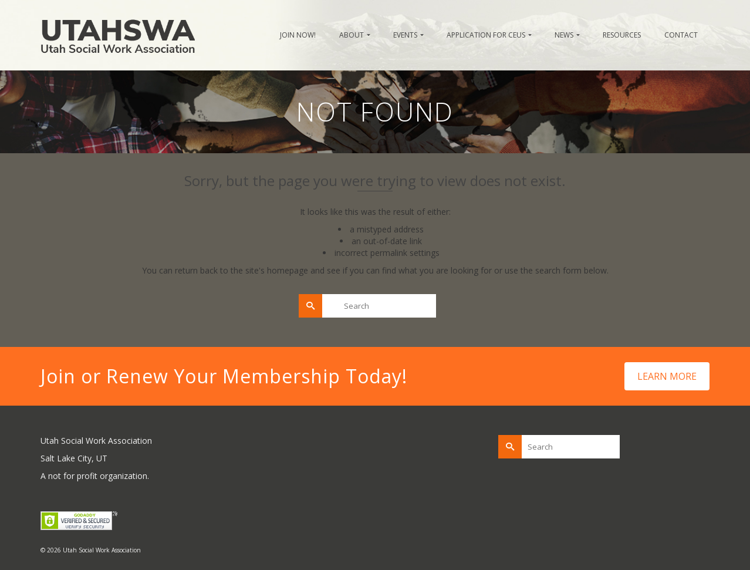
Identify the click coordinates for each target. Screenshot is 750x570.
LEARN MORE (667, 376)
